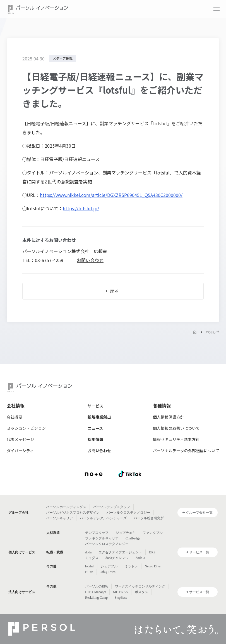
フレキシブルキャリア (102, 538)
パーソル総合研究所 (149, 518)
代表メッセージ (20, 439)
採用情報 (95, 439)
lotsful (89, 566)
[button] (216, 9)
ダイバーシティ (20, 450)
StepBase (121, 598)
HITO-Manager (95, 592)
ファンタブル (153, 533)
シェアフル (109, 566)
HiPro (89, 572)
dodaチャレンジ (117, 558)
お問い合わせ (90, 260)
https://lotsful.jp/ (81, 208)
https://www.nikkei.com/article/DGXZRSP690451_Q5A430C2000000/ (111, 195)
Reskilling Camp (96, 598)
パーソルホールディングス (66, 507)
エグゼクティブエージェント (120, 552)
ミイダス (91, 558)
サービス (95, 406)
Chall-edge (133, 538)
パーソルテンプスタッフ (111, 507)
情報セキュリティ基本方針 (176, 439)
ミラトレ (131, 566)
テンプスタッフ (97, 533)
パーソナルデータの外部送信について (186, 450)
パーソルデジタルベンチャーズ (103, 518)
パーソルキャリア (59, 518)
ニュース (95, 428)
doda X (140, 558)
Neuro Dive (152, 566)
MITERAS (120, 592)
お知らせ (212, 331)
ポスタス (141, 592)
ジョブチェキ (126, 533)
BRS (152, 552)
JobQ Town (108, 572)
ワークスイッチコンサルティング (140, 586)
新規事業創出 (99, 417)
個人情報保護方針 (168, 417)
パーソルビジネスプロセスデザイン (73, 513)
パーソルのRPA (96, 586)
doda (88, 552)
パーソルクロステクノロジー (128, 513)
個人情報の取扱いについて (176, 428)
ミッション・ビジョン (26, 428)
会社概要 (14, 417)
